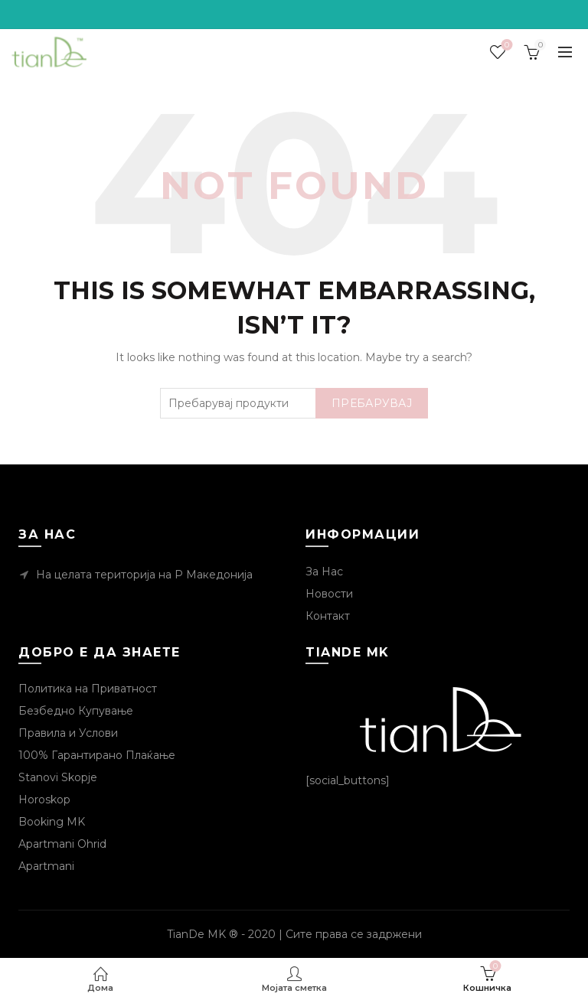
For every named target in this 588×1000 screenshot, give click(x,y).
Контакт (327, 616)
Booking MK (51, 822)
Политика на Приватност (87, 688)
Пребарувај (372, 403)
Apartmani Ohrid (62, 844)
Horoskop (44, 799)
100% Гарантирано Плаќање (96, 755)
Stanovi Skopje (57, 777)
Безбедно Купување (75, 711)
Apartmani (46, 866)
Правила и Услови (68, 733)
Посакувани (505, 45)
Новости (329, 594)
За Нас (324, 571)
